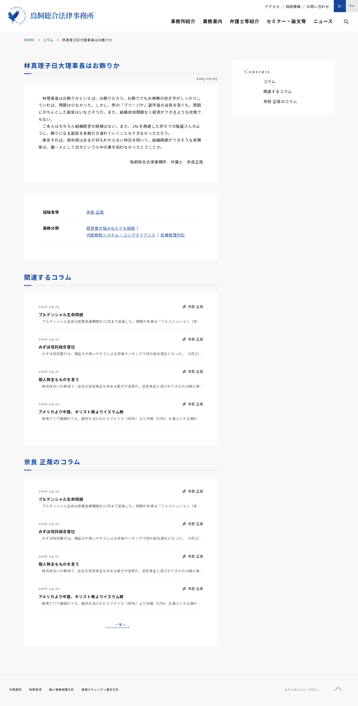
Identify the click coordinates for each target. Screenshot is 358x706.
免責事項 (38, 691)
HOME (29, 39)
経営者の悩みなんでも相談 (111, 228)
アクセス (272, 6)
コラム (48, 39)
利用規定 (16, 691)
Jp (340, 5)
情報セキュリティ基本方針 (111, 691)
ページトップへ (338, 691)
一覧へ (121, 625)
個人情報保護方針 (67, 691)
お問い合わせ (317, 6)
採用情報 (293, 6)
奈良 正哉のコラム (280, 101)
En (352, 5)
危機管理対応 (172, 235)
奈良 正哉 (95, 212)
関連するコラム (277, 91)
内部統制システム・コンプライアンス (121, 235)
